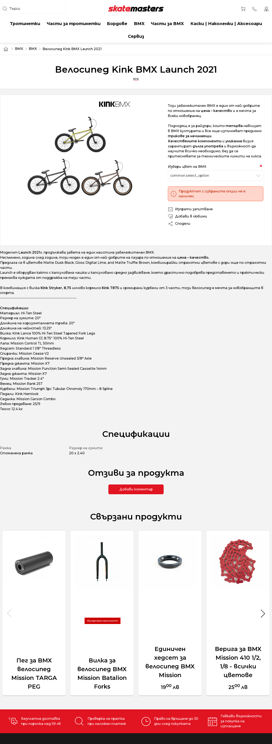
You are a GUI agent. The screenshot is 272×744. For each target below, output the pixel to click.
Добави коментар (136, 489)
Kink (136, 78)
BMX (19, 49)
